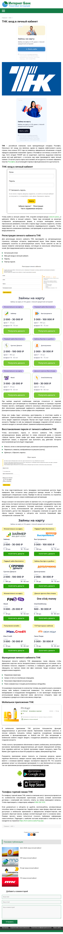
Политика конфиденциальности (41, 927)
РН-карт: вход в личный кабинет (29, 868)
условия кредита (32, 54)
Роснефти (11, 162)
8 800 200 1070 (40, 802)
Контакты (5, 927)
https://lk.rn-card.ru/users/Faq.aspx (32, 821)
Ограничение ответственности (19, 927)
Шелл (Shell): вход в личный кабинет (30, 848)
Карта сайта (57, 927)
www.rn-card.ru (54, 217)
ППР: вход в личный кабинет (28, 858)
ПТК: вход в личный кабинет (28, 878)
